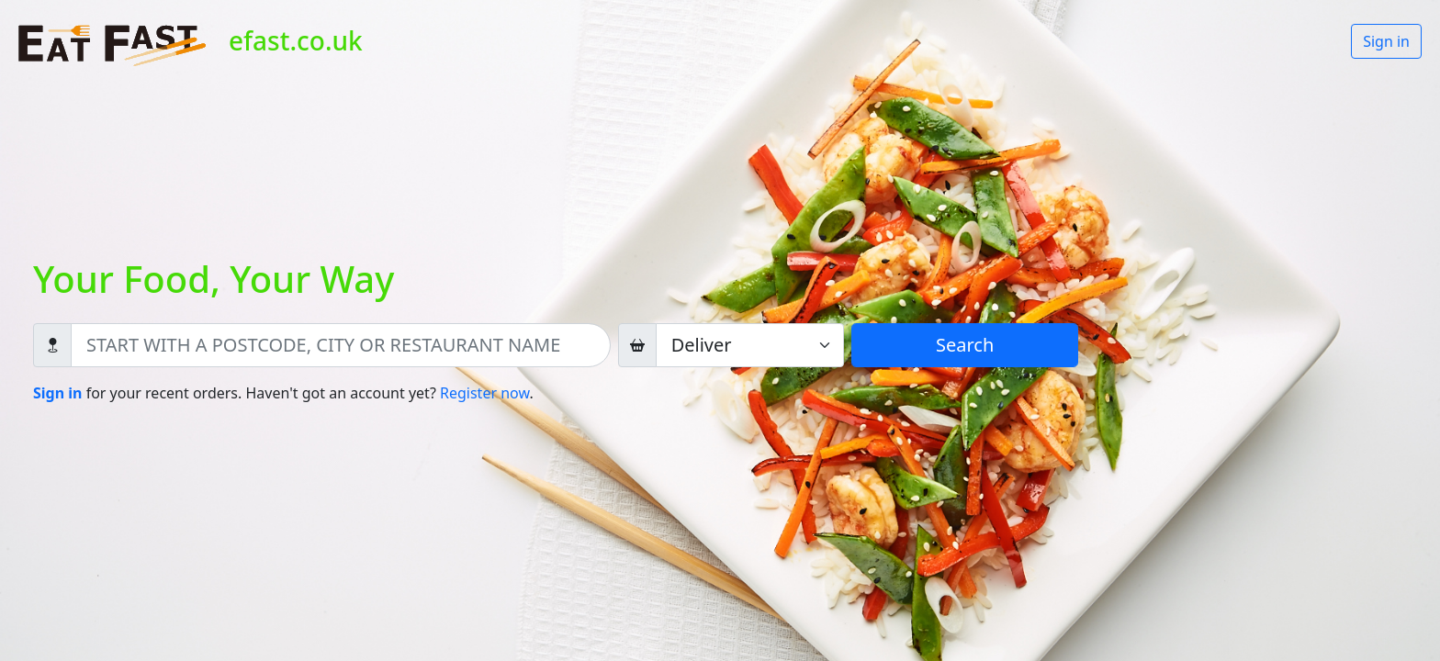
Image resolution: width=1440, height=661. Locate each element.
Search (965, 344)
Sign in (1386, 41)
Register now (484, 393)
